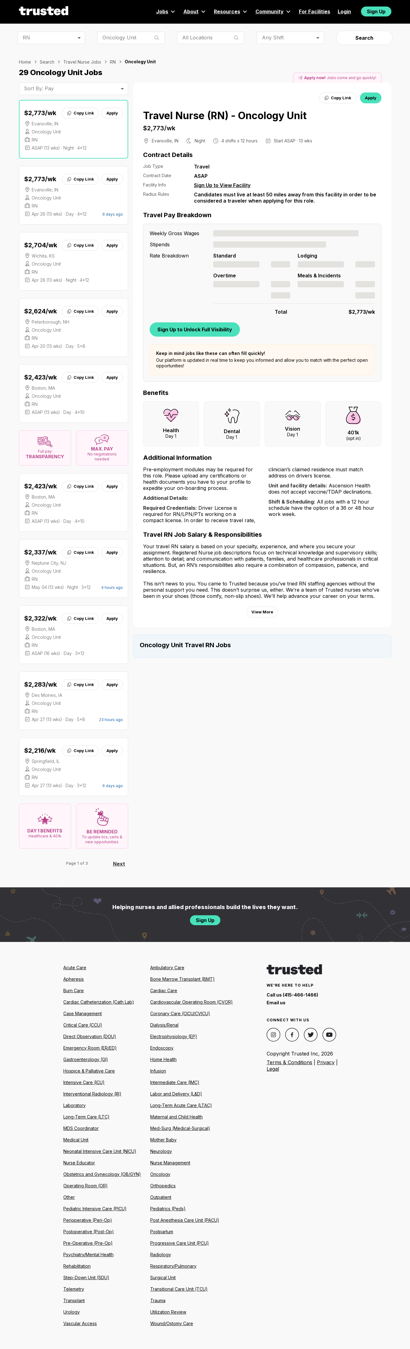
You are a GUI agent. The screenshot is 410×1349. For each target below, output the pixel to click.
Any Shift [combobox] (273, 37)
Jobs (166, 11)
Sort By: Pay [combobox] (39, 88)
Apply (112, 112)
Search (364, 38)
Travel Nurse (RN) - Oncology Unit (225, 116)
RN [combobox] (26, 37)
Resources (231, 11)
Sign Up (376, 11)
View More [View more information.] (262, 611)
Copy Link (80, 112)
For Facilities (314, 11)
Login (344, 11)
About (194, 11)
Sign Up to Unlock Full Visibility (194, 329)
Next (119, 864)
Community (273, 11)
